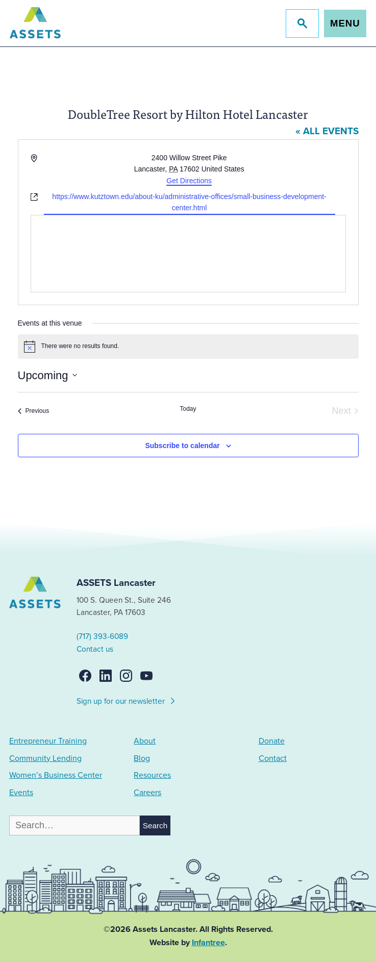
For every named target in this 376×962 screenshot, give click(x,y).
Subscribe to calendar (182, 445)
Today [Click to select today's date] (188, 408)
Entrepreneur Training (48, 741)
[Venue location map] (188, 253)
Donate (272, 741)
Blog (142, 758)
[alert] (188, 346)
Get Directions (189, 181)
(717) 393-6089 (103, 637)
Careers (147, 792)
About (145, 741)
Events (21, 792)
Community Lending (45, 758)
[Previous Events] (33, 411)
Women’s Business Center (55, 776)
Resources (152, 776)
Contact (273, 758)
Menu (345, 23)
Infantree (208, 943)
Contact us (95, 649)
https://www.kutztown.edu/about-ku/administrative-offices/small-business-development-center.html (189, 202)
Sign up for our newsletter (127, 700)
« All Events (327, 131)
